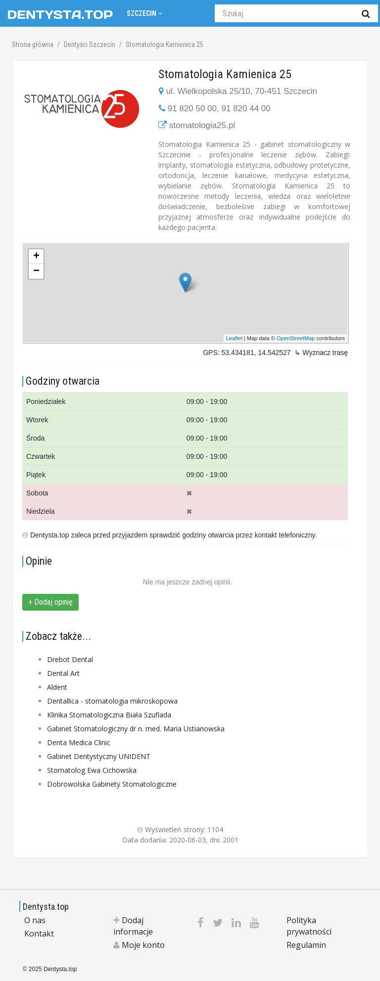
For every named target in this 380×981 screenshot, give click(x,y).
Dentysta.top (46, 906)
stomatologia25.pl (202, 125)
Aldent (57, 687)
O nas (35, 920)
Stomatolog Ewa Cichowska (92, 770)
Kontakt (39, 933)
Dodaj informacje (133, 926)
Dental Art (63, 673)
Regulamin (306, 944)
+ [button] (36, 256)
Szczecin (144, 13)
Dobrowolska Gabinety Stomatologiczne (112, 784)
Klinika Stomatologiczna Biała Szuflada (109, 714)
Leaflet (234, 338)
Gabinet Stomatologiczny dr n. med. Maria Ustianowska (136, 728)
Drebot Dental (70, 659)
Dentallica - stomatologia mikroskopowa (112, 701)
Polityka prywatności (309, 926)
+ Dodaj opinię (50, 602)
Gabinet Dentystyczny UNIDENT (98, 756)
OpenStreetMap (296, 338)
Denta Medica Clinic (78, 742)
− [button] (36, 271)
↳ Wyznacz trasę (321, 353)
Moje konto (139, 944)
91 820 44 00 (245, 108)
